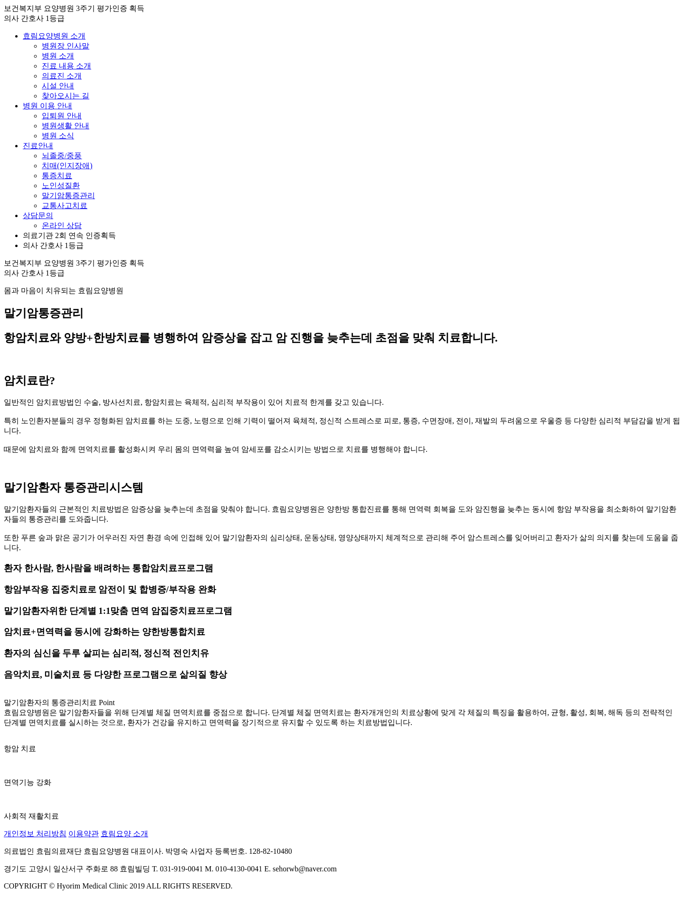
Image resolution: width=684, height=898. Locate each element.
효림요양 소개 (124, 834)
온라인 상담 (62, 225)
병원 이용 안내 (47, 106)
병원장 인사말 (65, 46)
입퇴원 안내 (62, 116)
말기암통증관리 (68, 195)
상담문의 (38, 215)
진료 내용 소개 (66, 66)
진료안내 (38, 146)
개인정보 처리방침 (35, 834)
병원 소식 (58, 136)
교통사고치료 (64, 205)
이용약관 (83, 834)
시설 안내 (58, 86)
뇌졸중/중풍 (62, 156)
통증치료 (57, 176)
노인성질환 (61, 186)
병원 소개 (58, 56)
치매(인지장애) (67, 166)
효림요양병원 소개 (54, 36)
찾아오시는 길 (65, 96)
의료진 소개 (62, 76)
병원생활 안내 (65, 126)
